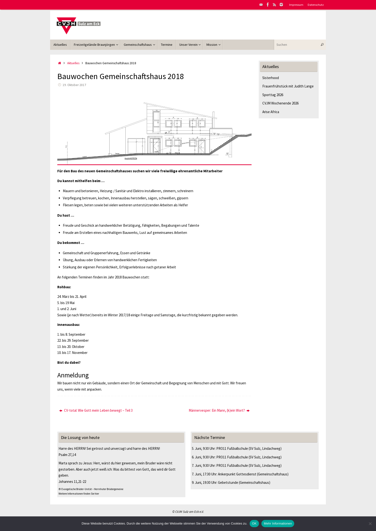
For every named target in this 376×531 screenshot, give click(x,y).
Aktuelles (73, 63)
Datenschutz (316, 4)
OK (254, 523)
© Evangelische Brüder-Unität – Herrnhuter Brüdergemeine (91, 489)
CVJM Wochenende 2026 (280, 103)
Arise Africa (270, 112)
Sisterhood (270, 77)
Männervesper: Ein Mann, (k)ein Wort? (219, 410)
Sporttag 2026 (272, 94)
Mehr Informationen (278, 523)
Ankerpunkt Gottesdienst (237, 474)
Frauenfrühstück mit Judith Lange (288, 86)
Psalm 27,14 (67, 454)
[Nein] (370, 523)
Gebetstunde (228, 482)
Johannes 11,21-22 (72, 481)
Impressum (296, 4)
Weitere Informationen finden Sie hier (79, 493)
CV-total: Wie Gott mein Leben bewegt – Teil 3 (96, 410)
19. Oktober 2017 (74, 85)
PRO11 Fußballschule (232, 448)
